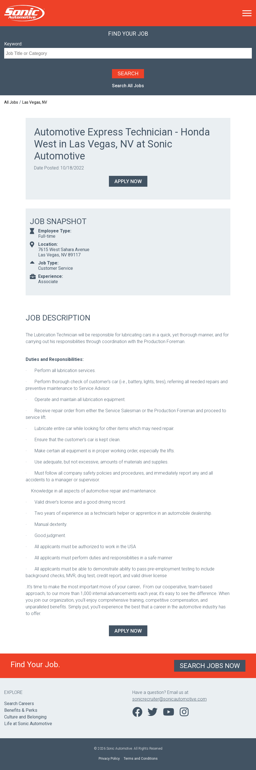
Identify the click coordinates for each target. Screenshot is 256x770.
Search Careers (19, 703)
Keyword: (13, 44)
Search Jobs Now (210, 666)
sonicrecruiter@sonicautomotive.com (169, 699)
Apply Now (128, 181)
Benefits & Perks (20, 710)
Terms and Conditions (141, 759)
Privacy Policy (109, 759)
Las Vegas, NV (34, 102)
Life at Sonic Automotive (28, 723)
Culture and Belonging (25, 717)
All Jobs (11, 102)
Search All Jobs (128, 85)
